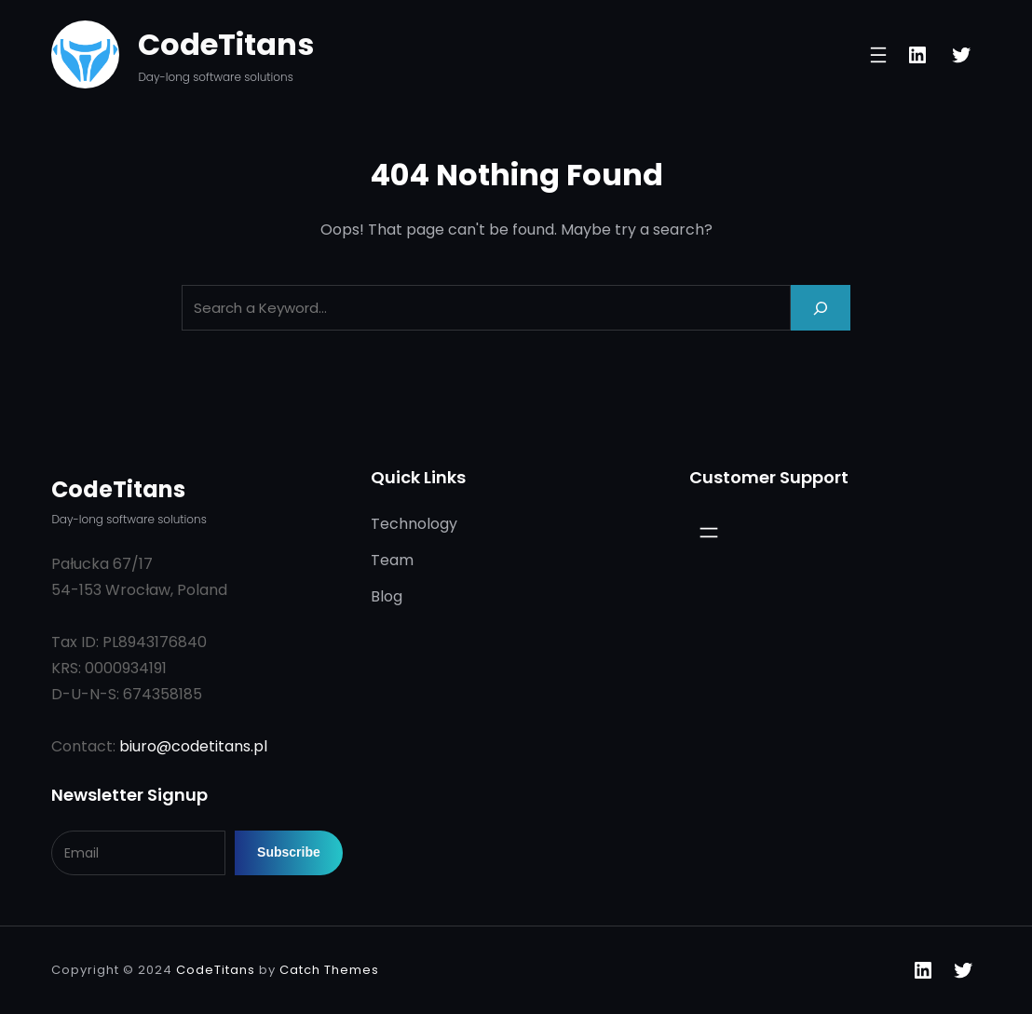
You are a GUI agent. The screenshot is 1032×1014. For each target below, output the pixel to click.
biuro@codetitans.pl (193, 746)
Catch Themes (329, 970)
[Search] (820, 308)
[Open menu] (878, 54)
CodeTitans (226, 44)
